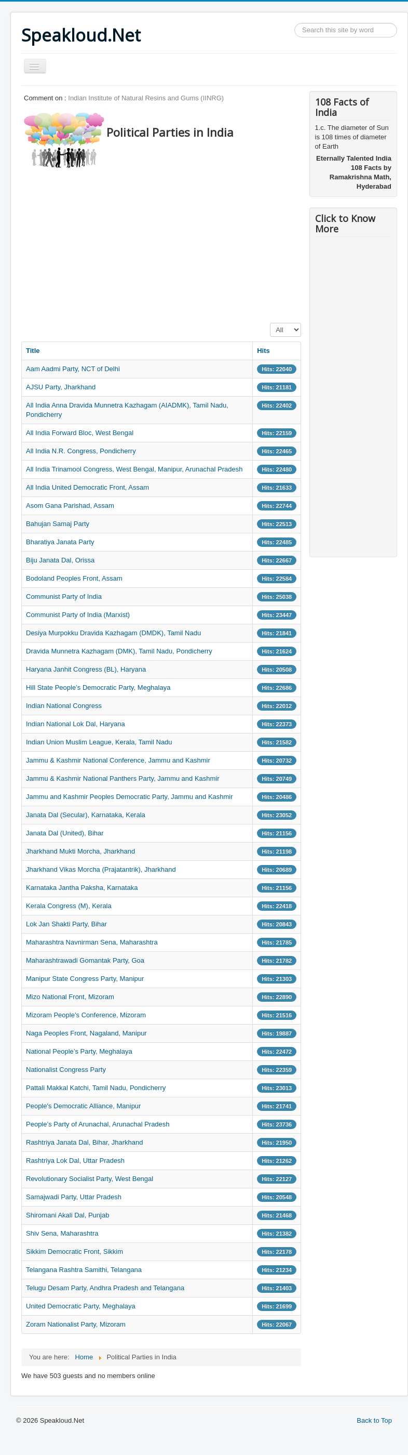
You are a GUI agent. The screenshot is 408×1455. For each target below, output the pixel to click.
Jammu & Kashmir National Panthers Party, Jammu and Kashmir (123, 778)
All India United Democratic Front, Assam (87, 487)
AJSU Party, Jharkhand (61, 387)
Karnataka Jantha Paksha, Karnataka (82, 888)
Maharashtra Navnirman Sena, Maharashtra (92, 942)
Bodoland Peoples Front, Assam (74, 578)
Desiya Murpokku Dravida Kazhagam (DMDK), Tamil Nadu (113, 633)
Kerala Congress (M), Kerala (69, 906)
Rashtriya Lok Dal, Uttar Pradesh (75, 1160)
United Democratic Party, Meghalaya (80, 1306)
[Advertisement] (210, 243)
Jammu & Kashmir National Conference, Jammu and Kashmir (118, 760)
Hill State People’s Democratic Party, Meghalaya (98, 687)
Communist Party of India (64, 596)
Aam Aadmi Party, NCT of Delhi (73, 369)
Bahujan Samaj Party (57, 524)
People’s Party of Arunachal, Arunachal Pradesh (98, 1124)
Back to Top (374, 1420)
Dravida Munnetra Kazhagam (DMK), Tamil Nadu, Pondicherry (119, 651)
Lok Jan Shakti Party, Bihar (66, 924)
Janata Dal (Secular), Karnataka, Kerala (85, 815)
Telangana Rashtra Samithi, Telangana (84, 1270)
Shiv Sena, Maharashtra (62, 1233)
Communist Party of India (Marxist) (78, 615)
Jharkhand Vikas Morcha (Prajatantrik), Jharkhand (101, 869)
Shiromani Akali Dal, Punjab (67, 1215)
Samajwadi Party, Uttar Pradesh (73, 1197)
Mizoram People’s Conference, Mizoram (86, 1015)
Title (33, 351)
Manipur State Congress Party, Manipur (85, 978)
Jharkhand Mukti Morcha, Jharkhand (80, 851)
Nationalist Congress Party (66, 1069)
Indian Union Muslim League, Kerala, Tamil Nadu (99, 742)
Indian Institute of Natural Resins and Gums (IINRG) (146, 98)
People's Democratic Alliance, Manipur (83, 1106)
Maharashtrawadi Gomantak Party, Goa (85, 960)
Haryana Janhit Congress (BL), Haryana (86, 669)
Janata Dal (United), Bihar (65, 833)
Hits (263, 351)
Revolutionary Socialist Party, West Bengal (89, 1179)
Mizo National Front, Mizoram (70, 997)
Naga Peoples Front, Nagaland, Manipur (86, 1033)
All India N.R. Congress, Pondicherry (81, 451)
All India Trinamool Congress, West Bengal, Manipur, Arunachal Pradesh (134, 469)
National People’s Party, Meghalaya (79, 1051)
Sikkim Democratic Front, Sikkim (74, 1251)
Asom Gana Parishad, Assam (70, 505)
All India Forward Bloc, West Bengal (79, 433)
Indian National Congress (64, 706)
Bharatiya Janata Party (60, 542)
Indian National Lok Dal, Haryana (75, 724)
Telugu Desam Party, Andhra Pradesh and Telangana (105, 1288)
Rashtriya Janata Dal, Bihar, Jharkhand (84, 1142)
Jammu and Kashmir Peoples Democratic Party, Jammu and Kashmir (129, 797)
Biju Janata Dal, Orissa (60, 560)
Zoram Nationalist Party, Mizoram (76, 1324)
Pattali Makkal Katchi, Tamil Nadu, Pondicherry (96, 1088)
